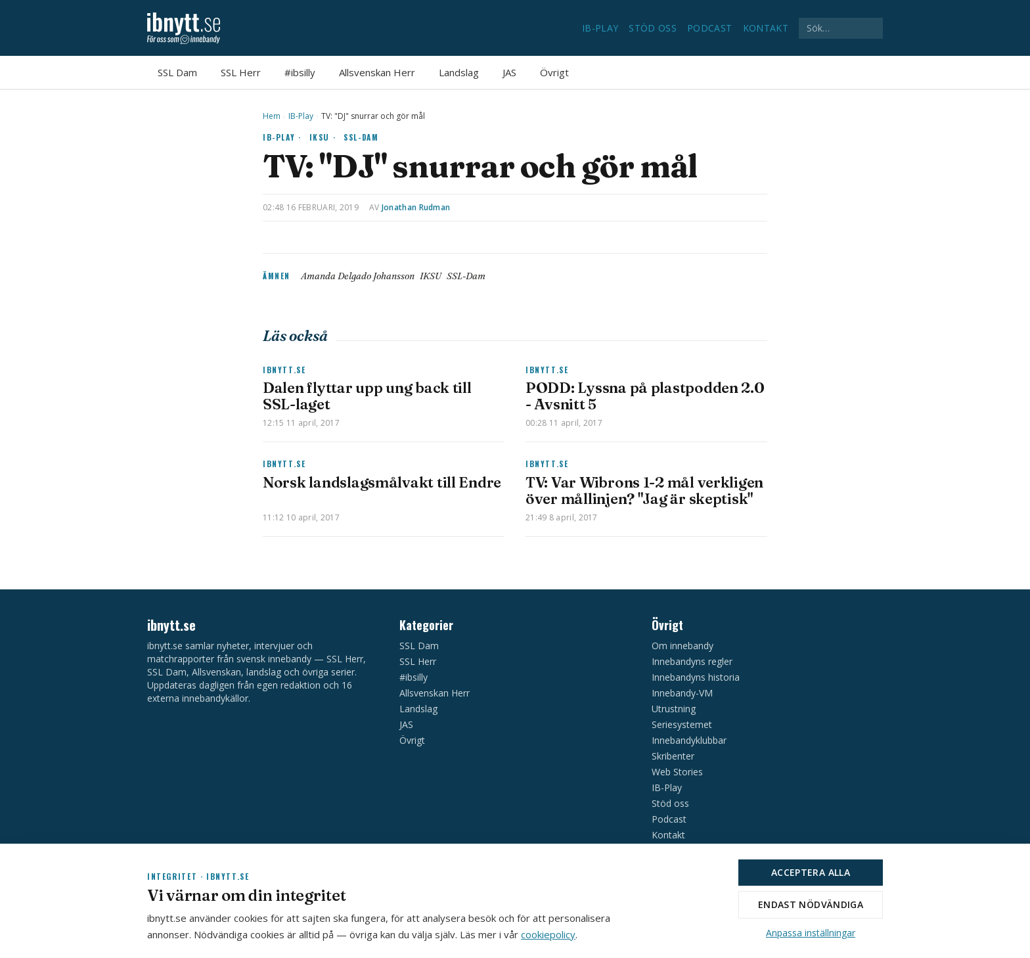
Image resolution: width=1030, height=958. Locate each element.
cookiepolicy (548, 934)
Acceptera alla (810, 872)
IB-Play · (282, 137)
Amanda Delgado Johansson (357, 276)
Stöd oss (653, 28)
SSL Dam (177, 72)
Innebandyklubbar (689, 740)
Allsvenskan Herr (377, 72)
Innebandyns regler (692, 661)
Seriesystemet (682, 724)
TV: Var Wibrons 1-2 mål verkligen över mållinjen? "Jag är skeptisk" (644, 490)
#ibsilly (299, 72)
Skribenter (673, 756)
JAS (509, 72)
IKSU (430, 276)
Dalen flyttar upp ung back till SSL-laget (367, 395)
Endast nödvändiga (810, 904)
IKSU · (322, 137)
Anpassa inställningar (810, 932)
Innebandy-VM (682, 693)
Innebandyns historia (696, 677)
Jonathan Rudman (416, 207)
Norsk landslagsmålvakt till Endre (382, 482)
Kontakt (765, 28)
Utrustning (674, 708)
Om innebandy (682, 645)
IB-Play (600, 28)
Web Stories (677, 771)
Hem (271, 116)
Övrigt (554, 72)
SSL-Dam (361, 137)
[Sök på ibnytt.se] (841, 28)
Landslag (459, 72)
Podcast (709, 28)
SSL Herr (241, 72)
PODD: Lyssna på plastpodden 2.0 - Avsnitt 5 (645, 395)
